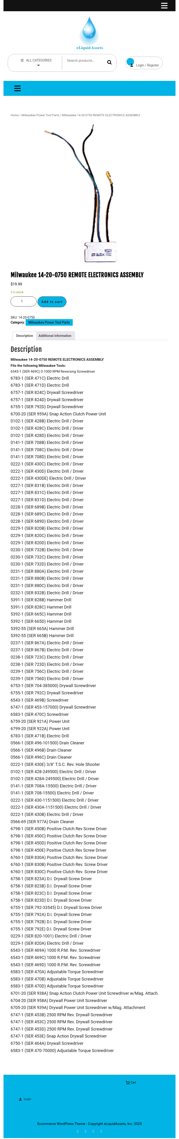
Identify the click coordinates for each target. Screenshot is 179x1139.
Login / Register (142, 62)
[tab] (164, 5)
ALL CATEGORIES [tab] (36, 62)
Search (109, 62)
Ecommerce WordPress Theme (61, 1124)
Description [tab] (24, 336)
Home (14, 115)
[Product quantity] (23, 301)
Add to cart (52, 302)
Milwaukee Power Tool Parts (40, 115)
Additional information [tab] (54, 336)
